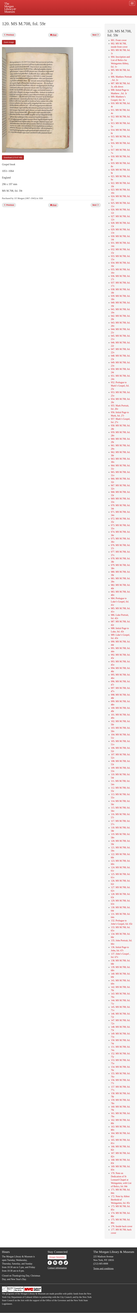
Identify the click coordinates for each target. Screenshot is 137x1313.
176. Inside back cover (121, 1226)
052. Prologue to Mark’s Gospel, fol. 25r (120, 385)
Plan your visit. (37, 17)
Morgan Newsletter (57, 1257)
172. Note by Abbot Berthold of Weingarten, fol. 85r (120, 1199)
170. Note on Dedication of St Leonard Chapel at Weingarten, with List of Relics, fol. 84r (121, 1180)
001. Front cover (119, 40)
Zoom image (9, 42)
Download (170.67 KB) (13, 157)
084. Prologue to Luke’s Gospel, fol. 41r (120, 601)
